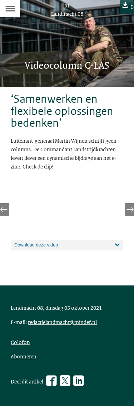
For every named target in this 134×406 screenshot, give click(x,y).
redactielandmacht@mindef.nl (62, 322)
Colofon (20, 342)
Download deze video (36, 245)
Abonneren (23, 356)
